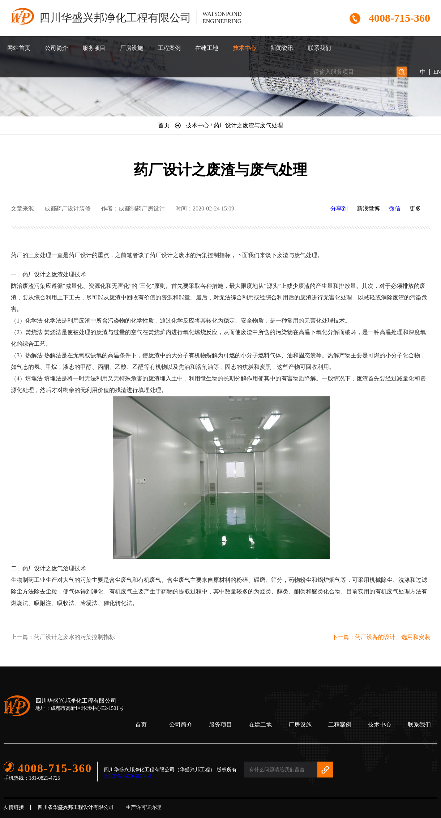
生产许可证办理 (143, 807)
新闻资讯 (282, 48)
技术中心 (244, 48)
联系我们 (319, 48)
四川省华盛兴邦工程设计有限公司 (76, 807)
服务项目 (94, 48)
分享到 (339, 208)
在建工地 (206, 48)
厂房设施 (131, 48)
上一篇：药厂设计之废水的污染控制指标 (63, 637)
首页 (141, 724)
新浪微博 (368, 208)
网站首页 (18, 48)
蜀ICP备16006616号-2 (127, 776)
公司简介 (56, 48)
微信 (395, 208)
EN (437, 72)
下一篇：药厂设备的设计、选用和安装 (381, 637)
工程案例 (169, 48)
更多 (415, 208)
